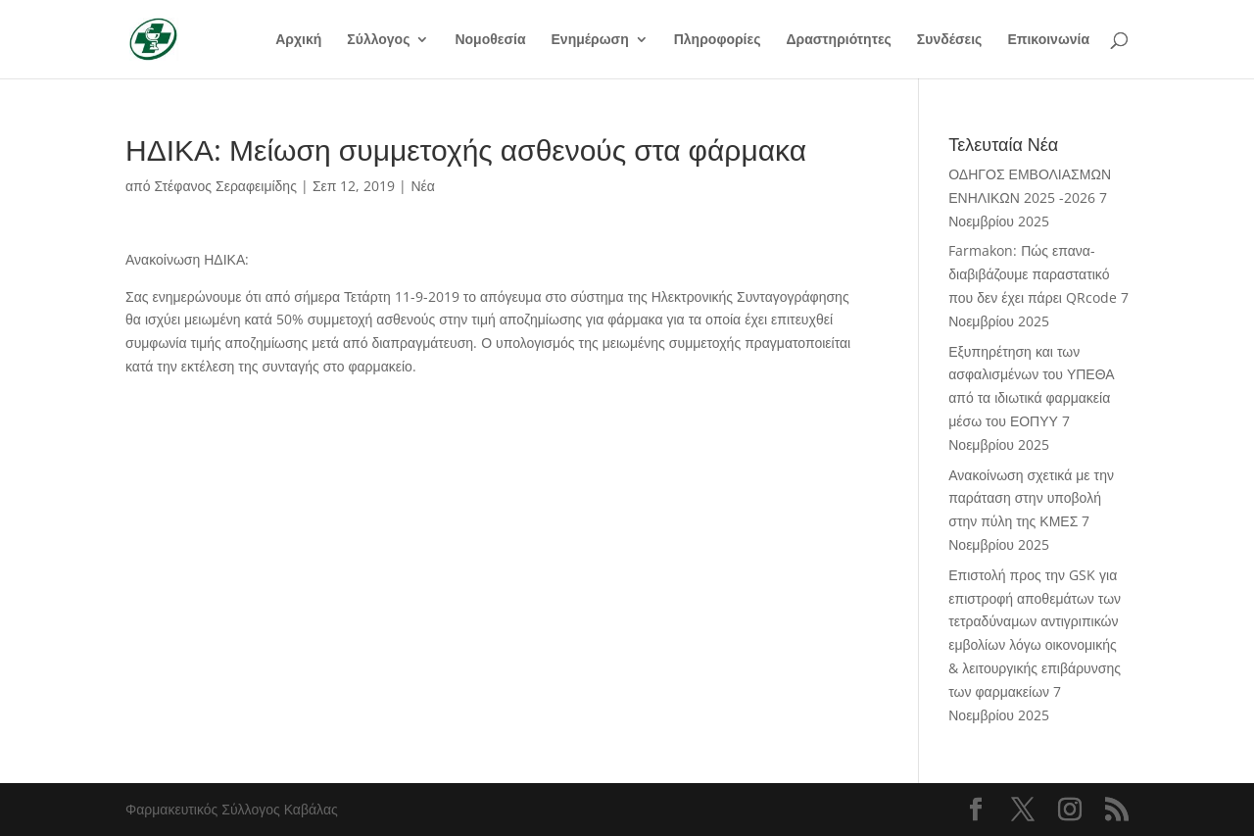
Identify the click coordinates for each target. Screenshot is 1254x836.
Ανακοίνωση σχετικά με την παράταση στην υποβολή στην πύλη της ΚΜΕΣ (1031, 498)
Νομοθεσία (490, 40)
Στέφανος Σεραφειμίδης (226, 185)
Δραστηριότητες (838, 40)
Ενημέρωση (590, 40)
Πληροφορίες (717, 40)
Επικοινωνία (1048, 40)
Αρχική (298, 40)
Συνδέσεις (950, 40)
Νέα (422, 185)
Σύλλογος (378, 40)
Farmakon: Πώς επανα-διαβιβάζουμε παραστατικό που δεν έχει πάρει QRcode (1032, 274)
